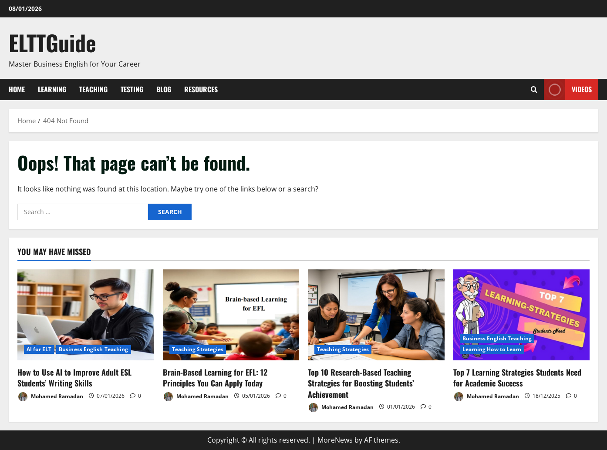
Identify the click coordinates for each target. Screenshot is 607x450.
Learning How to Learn (492, 349)
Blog (163, 89)
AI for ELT (39, 349)
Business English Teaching (93, 349)
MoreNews (335, 440)
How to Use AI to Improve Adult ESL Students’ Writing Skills (74, 377)
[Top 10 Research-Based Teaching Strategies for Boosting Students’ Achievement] (376, 314)
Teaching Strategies (198, 349)
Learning (52, 89)
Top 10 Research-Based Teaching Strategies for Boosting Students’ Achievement (361, 383)
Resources (201, 89)
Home (17, 89)
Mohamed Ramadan (50, 396)
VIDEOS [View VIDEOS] (568, 89)
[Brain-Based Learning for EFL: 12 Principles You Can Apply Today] (231, 314)
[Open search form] (534, 89)
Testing (132, 89)
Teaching (93, 89)
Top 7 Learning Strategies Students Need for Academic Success (517, 377)
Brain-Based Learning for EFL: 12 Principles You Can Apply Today (215, 377)
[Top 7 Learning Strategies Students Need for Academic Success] (521, 314)
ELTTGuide (52, 42)
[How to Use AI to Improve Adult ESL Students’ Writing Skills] (85, 314)
